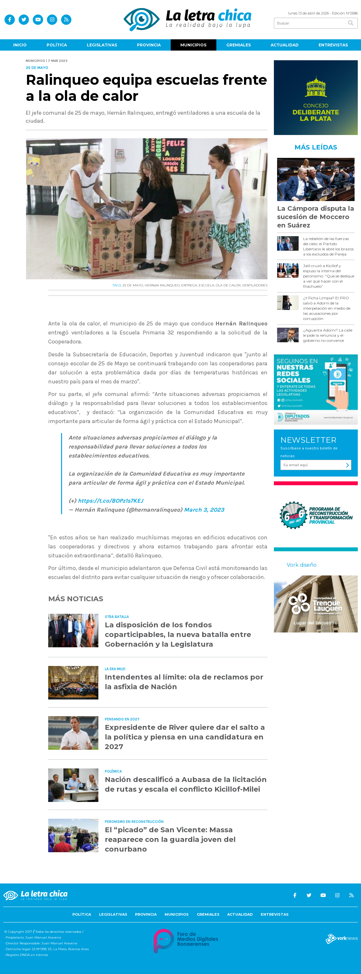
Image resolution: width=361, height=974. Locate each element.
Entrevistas (333, 45)
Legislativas (102, 45)
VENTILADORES (254, 285)
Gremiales (238, 45)
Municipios (193, 45)
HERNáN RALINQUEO (162, 285)
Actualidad (285, 45)
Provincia (149, 45)
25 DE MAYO (132, 285)
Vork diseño (302, 565)
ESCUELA (206, 285)
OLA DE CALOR (228, 285)
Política (57, 45)
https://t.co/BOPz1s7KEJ (110, 500)
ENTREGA (189, 285)
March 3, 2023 (204, 509)
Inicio (20, 45)
